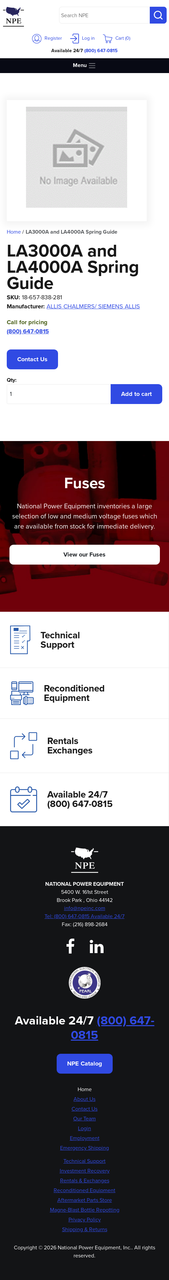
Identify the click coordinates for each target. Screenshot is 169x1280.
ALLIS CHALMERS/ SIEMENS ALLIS (93, 306)
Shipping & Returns (84, 1229)
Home (85, 1089)
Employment (85, 1138)
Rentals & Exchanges (84, 1180)
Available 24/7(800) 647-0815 (61, 799)
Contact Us (32, 359)
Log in (82, 38)
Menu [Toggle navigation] (84, 65)
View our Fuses (84, 554)
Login (84, 1128)
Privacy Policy (84, 1219)
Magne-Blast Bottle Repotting (84, 1210)
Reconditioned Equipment (57, 693)
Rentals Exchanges (51, 745)
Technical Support (45, 640)
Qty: (12, 380)
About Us (84, 1099)
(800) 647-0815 (101, 50)
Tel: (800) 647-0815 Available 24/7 (84, 916)
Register (47, 38)
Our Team (84, 1118)
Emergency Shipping (84, 1148)
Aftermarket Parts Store (84, 1200)
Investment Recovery (85, 1171)
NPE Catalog (84, 1063)
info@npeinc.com (84, 908)
